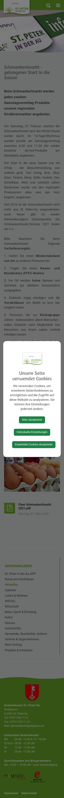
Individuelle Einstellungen (32, 432)
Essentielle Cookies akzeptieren (34, 444)
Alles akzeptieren (32, 419)
